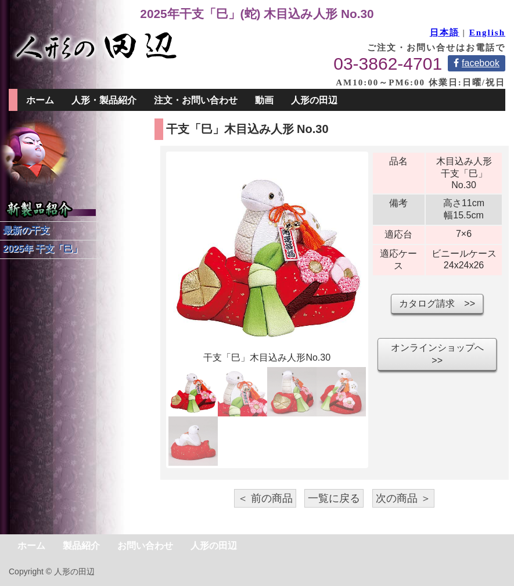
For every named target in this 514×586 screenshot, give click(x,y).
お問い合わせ (145, 546)
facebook (476, 63)
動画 (264, 100)
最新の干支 (26, 230)
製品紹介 (81, 546)
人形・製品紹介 (103, 100)
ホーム (40, 100)
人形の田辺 (314, 100)
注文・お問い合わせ (196, 100)
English (487, 32)
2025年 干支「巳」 (42, 249)
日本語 (444, 32)
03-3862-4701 (387, 63)
